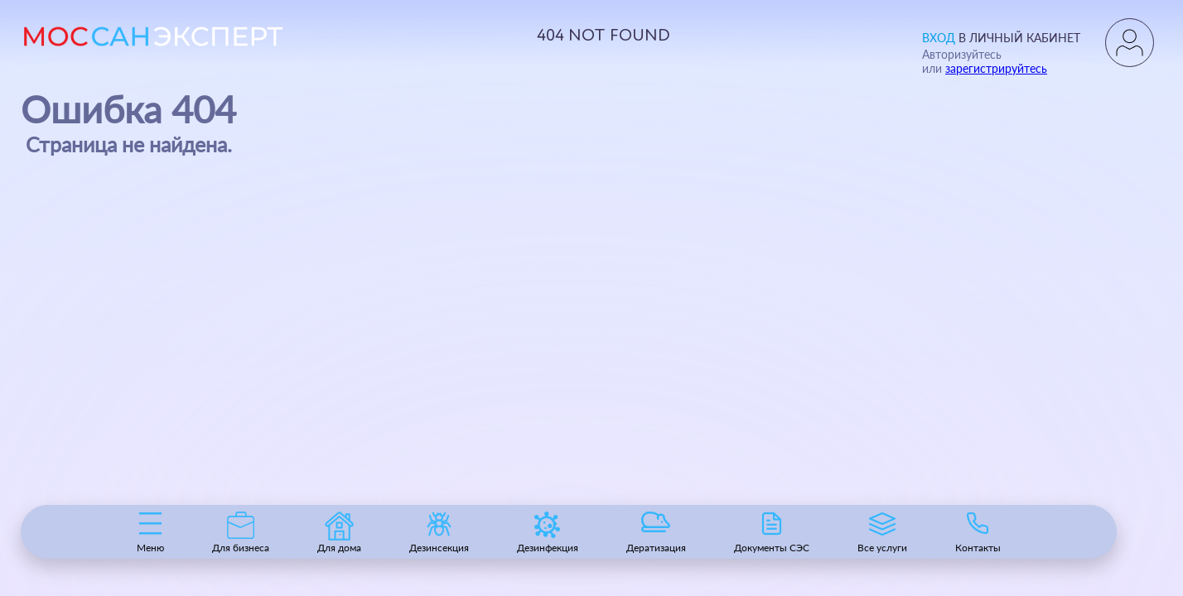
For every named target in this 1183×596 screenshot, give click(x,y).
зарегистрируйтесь (996, 68)
